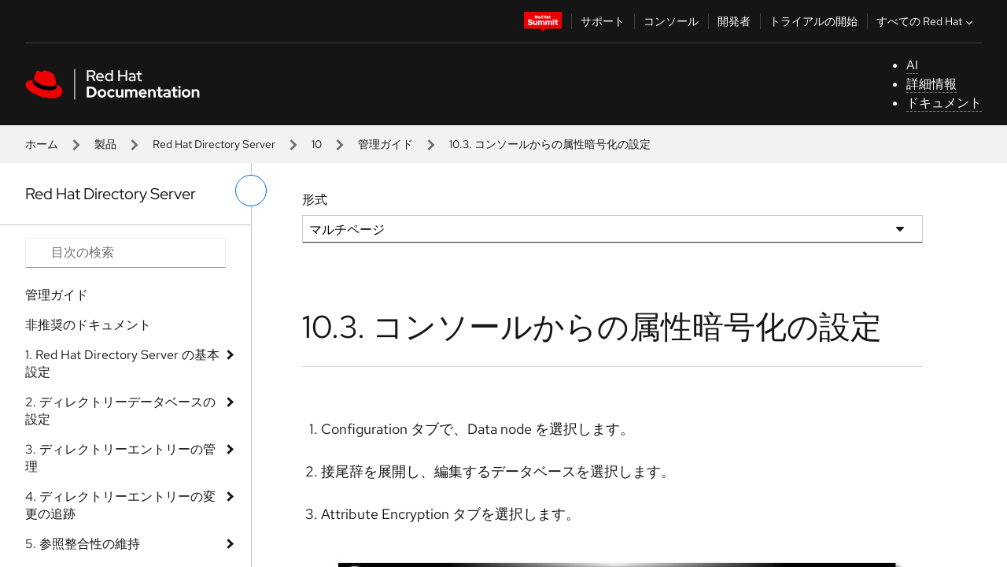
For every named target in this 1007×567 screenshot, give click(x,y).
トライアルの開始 (813, 21)
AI (912, 65)
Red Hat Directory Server (214, 144)
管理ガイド (385, 144)
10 (317, 144)
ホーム (41, 144)
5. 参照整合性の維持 (82, 544)
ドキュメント (944, 102)
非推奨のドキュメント (88, 325)
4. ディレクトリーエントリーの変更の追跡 (120, 505)
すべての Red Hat (926, 21)
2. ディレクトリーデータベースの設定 (120, 411)
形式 (314, 199)
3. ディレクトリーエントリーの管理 (120, 458)
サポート (603, 21)
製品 (105, 144)
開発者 (734, 21)
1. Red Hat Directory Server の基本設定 (122, 363)
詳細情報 (931, 84)
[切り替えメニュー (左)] (251, 190)
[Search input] (125, 253)
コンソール (671, 21)
